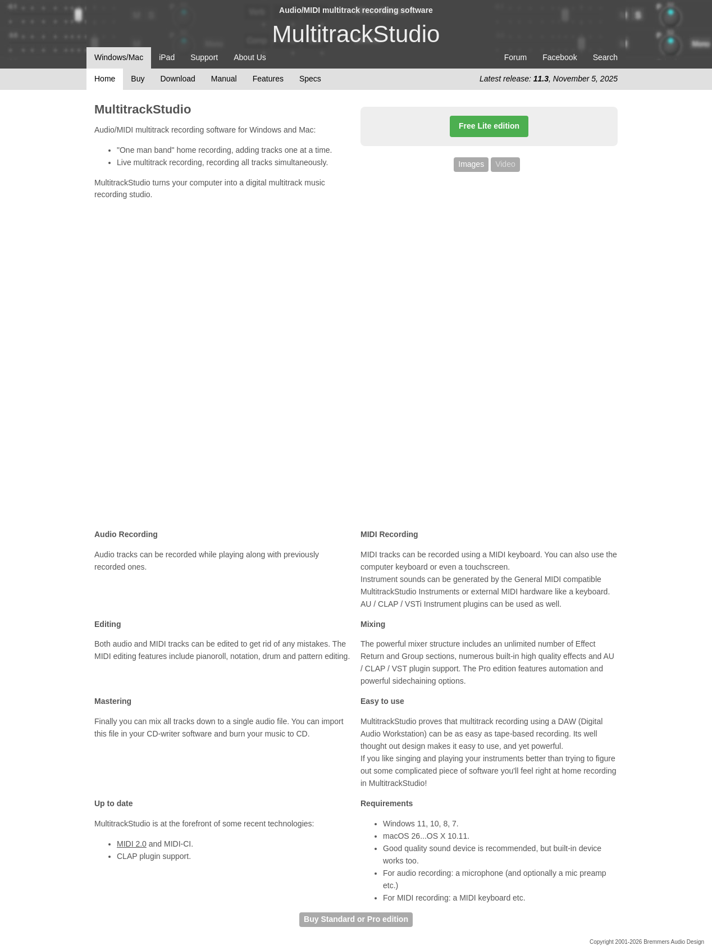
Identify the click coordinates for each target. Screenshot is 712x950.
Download (177, 78)
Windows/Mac (118, 57)
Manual (224, 78)
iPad (167, 57)
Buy (137, 78)
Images (471, 164)
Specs (310, 78)
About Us (250, 57)
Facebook (559, 57)
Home (104, 78)
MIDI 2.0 (132, 843)
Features (268, 78)
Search (605, 57)
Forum (515, 57)
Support (204, 57)
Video (505, 164)
